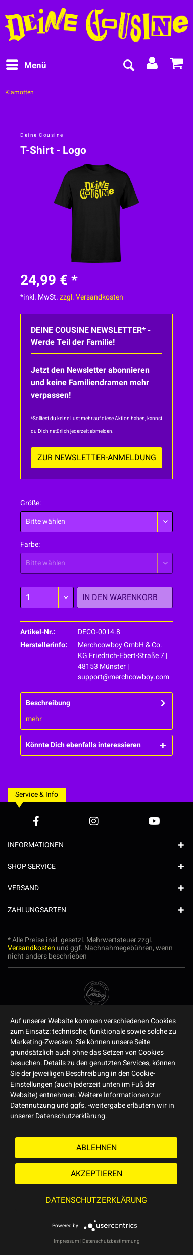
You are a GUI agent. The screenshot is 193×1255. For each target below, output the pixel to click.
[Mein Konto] (152, 65)
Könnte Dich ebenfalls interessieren (83, 745)
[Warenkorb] (177, 65)
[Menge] (47, 597)
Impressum (66, 1241)
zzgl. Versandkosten (91, 297)
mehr (34, 718)
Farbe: (30, 544)
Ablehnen (96, 1148)
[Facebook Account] (36, 821)
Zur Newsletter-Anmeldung (96, 458)
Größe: (30, 503)
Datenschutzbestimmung (111, 1241)
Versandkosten (31, 948)
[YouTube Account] (154, 821)
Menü (26, 64)
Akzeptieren (96, 1174)
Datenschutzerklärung (96, 1200)
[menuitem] (26, 65)
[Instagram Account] (94, 821)
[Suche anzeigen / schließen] (128, 65)
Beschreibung (48, 703)
